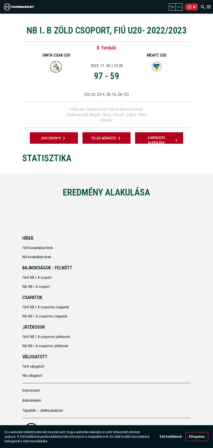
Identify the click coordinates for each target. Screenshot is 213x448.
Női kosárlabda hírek (36, 257)
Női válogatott (32, 375)
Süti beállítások (170, 437)
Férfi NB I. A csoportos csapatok (46, 307)
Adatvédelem (31, 400)
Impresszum (31, 390)
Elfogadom (197, 437)
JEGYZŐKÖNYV (54, 138)
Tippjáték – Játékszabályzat (42, 410)
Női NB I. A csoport (36, 286)
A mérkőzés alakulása (163, 140)
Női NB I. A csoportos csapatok (45, 316)
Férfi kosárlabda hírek (37, 248)
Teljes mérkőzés (106, 138)
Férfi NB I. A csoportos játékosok (46, 337)
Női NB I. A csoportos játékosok (45, 346)
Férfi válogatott (33, 366)
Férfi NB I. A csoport (37, 277)
